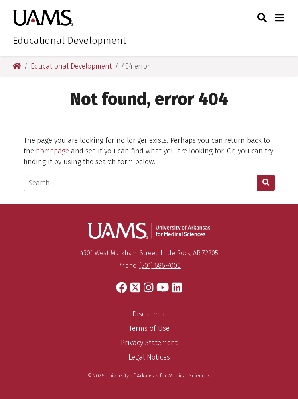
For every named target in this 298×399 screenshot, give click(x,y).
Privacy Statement (149, 342)
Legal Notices (149, 357)
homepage (52, 151)
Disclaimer (149, 314)
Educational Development (69, 40)
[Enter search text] (141, 183)
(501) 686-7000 (160, 265)
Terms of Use (149, 328)
